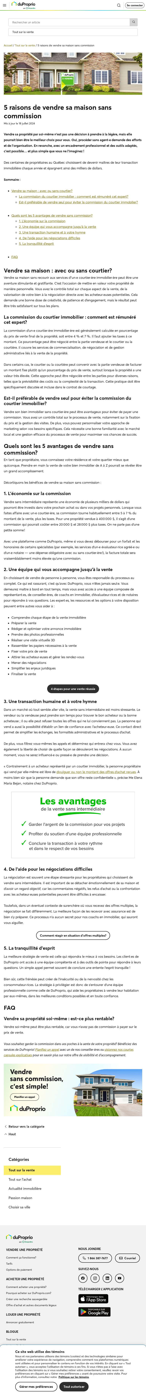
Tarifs (9, 1263)
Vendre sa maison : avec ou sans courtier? (41, 191)
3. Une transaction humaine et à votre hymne (52, 232)
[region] (73, 1370)
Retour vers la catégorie (24, 1126)
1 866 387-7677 (95, 1258)
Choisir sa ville (19, 1207)
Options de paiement (19, 1269)
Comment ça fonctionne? (21, 1257)
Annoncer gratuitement (20, 1322)
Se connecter (135, 5)
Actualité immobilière (25, 1188)
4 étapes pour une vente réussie (73, 689)
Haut (10, 1134)
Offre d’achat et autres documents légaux (31, 1305)
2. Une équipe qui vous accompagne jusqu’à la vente (57, 227)
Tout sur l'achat (20, 1179)
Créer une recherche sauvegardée (26, 1299)
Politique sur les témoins (74, 1377)
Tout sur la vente (22, 1170)
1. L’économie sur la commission (42, 221)
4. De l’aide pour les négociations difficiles (49, 238)
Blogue (12, 1332)
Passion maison (20, 1198)
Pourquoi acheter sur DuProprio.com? (28, 1293)
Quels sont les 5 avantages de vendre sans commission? (52, 215)
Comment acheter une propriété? (26, 1287)
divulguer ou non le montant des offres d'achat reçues (96, 772)
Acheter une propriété (25, 1279)
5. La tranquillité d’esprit (36, 244)
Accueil (8, 45)
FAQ (14, 257)
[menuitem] (42, 1260)
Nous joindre (89, 1249)
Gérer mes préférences (36, 1387)
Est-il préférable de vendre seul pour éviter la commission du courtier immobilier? (78, 202)
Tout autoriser (73, 1387)
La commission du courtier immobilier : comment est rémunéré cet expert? (73, 196)
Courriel (127, 1258)
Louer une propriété (23, 1314)
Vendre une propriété (24, 1250)
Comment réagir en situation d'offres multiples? (73, 935)
